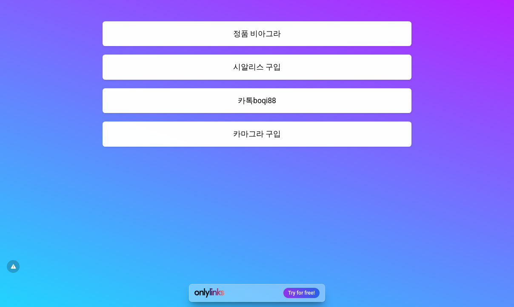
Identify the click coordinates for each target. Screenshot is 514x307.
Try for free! (301, 293)
